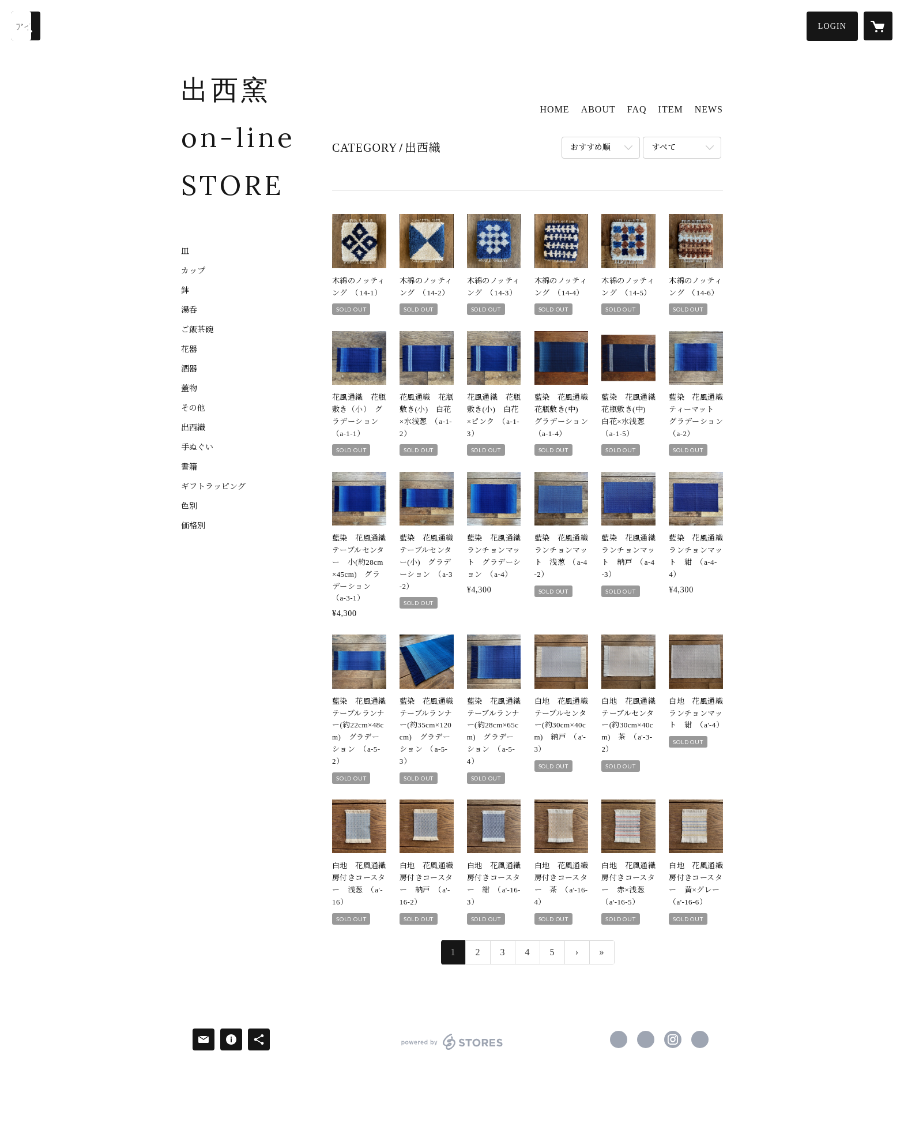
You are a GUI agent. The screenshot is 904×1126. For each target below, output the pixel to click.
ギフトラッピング (213, 487)
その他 (193, 408)
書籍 (189, 467)
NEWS (709, 109)
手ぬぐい (197, 448)
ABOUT (598, 109)
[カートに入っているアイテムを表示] (878, 26)
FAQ (637, 109)
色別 (189, 506)
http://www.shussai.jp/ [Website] (700, 1039)
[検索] (26, 26)
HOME (555, 109)
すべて (663, 147)
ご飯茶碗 (197, 330)
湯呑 (189, 310)
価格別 (193, 526)
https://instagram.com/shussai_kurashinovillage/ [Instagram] (672, 1039)
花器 (189, 350)
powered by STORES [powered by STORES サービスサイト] (452, 1049)
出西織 (193, 428)
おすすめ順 (590, 147)
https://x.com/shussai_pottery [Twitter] (645, 1039)
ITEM (670, 109)
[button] (832, 26)
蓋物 (189, 389)
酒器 (189, 369)
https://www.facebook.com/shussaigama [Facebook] (618, 1039)
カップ (193, 271)
